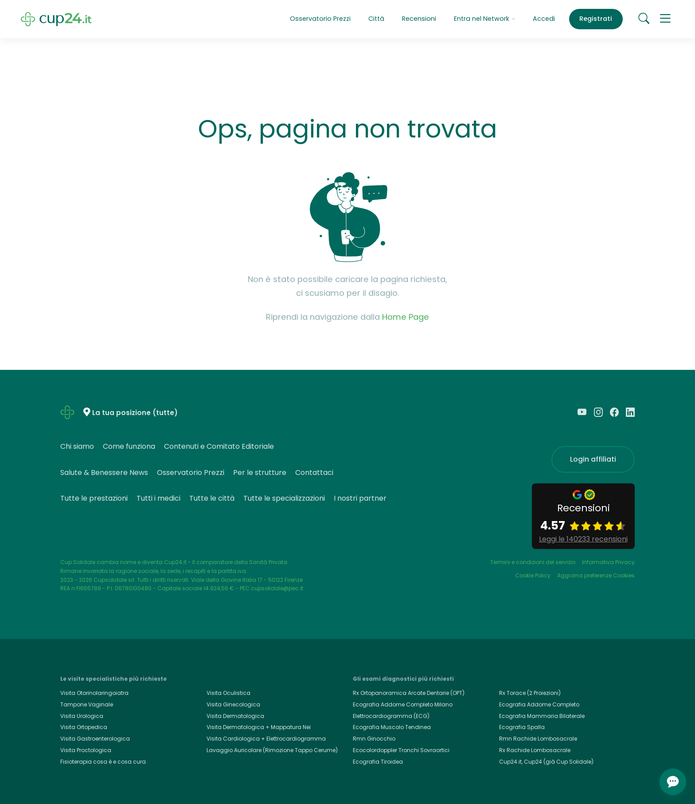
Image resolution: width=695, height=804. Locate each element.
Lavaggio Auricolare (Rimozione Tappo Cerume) (272, 750)
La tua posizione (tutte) (135, 412)
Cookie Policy (533, 575)
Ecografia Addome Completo (539, 704)
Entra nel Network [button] (484, 18)
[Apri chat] (673, 782)
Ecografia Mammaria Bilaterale (542, 716)
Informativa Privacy (608, 562)
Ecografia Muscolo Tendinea (392, 727)
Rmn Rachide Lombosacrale (538, 738)
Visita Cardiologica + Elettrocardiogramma (266, 738)
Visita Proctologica (85, 750)
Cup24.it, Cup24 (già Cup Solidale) (546, 761)
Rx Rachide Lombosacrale (534, 750)
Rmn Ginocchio (374, 738)
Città (376, 18)
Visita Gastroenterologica (95, 738)
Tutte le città (211, 498)
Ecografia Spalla (522, 727)
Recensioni (419, 18)
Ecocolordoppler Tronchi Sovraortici (401, 750)
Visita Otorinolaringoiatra (94, 693)
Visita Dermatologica (235, 716)
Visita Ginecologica (233, 704)
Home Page (405, 316)
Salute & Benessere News (104, 472)
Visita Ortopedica (83, 727)
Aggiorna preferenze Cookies (596, 575)
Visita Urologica (81, 716)
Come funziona (129, 446)
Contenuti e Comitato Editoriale (219, 446)
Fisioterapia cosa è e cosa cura (103, 761)
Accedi (544, 18)
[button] (665, 19)
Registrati (595, 18)
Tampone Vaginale (86, 704)
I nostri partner (360, 498)
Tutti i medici (158, 498)
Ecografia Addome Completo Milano (403, 704)
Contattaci (314, 472)
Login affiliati (593, 459)
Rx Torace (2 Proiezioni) (530, 693)
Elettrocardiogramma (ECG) (391, 716)
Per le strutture (259, 472)
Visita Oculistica (228, 693)
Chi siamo (77, 446)
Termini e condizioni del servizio (532, 562)
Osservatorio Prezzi (320, 18)
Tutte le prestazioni (94, 498)
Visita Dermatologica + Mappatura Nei (259, 727)
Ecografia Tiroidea (378, 761)
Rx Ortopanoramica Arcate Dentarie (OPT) (409, 693)
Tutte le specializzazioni (284, 498)
